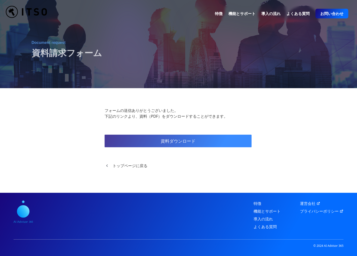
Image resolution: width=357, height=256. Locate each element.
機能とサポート (241, 13)
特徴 (219, 13)
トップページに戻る (123, 165)
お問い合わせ (331, 13)
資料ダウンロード (176, 141)
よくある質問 (298, 13)
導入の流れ (271, 13)
